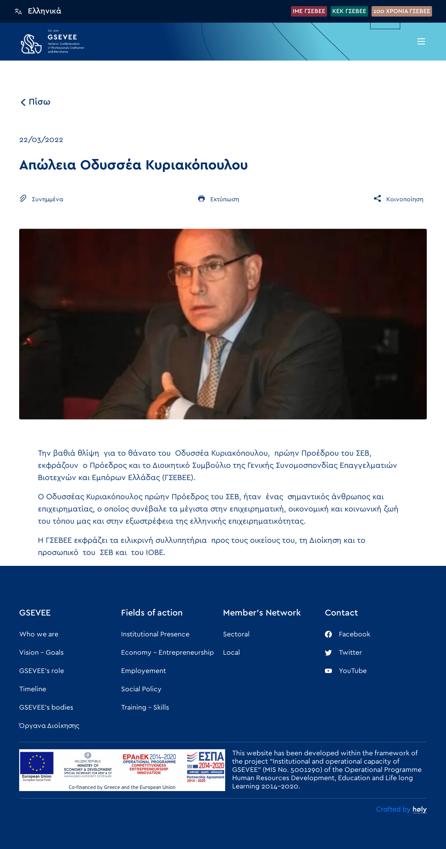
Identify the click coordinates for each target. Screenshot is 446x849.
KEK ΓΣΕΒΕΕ (349, 11)
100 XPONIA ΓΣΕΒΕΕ (401, 11)
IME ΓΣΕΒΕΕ (309, 11)
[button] (421, 41)
